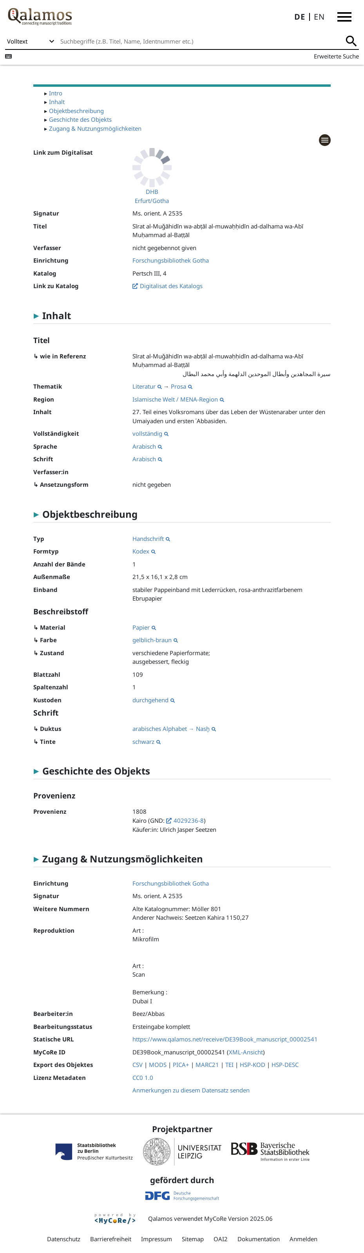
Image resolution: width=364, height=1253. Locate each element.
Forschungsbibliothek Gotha (170, 260)
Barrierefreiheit (110, 1239)
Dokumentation (258, 1239)
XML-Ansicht (246, 1052)
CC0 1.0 (142, 1077)
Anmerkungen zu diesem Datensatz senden (191, 1090)
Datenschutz (63, 1239)
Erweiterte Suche (336, 56)
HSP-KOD (252, 1065)
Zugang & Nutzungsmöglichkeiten (95, 128)
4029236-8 (189, 820)
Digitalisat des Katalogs (171, 286)
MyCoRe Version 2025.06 (238, 1218)
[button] (344, 17)
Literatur (147, 386)
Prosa (181, 386)
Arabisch (147, 446)
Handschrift (151, 538)
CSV (137, 1065)
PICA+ (181, 1065)
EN (319, 16)
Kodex (144, 551)
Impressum (156, 1239)
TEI (229, 1065)
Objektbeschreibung (76, 111)
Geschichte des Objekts (80, 119)
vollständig (150, 433)
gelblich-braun (155, 640)
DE (299, 16)
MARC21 (207, 1065)
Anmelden (303, 1239)
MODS (158, 1065)
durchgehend (153, 700)
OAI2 (221, 1239)
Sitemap (193, 1239)
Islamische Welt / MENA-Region (178, 399)
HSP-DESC (285, 1065)
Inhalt (57, 102)
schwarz (146, 741)
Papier (144, 627)
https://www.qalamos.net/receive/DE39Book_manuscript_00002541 (225, 1039)
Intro (55, 93)
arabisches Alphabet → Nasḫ (174, 728)
